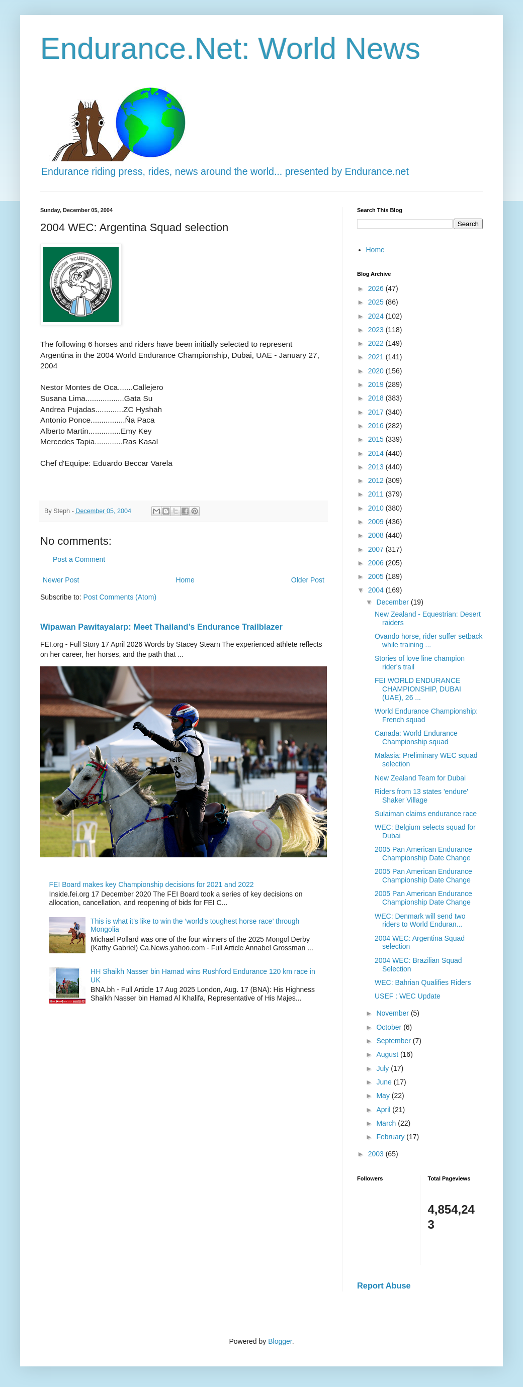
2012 (377, 480)
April (384, 1110)
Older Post (307, 580)
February (391, 1137)
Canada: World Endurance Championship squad (416, 737)
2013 (377, 467)
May (383, 1096)
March (387, 1123)
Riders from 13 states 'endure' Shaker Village (421, 795)
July (383, 1068)
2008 (377, 535)
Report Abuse (384, 1285)
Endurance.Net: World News (230, 48)
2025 (377, 302)
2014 (377, 453)
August (388, 1054)
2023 (377, 330)
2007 (377, 549)
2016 (377, 426)
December (393, 602)
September (394, 1041)
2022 (377, 343)
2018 (377, 398)
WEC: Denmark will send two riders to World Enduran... (420, 920)
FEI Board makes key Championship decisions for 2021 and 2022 (151, 884)
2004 (377, 590)
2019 (377, 384)
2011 (377, 494)
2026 (377, 288)
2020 (377, 371)
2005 (377, 576)
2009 (377, 522)
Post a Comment (79, 559)
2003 (377, 1154)
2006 (377, 563)
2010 (377, 508)
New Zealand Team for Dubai (420, 778)
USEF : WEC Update (408, 996)
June (384, 1082)
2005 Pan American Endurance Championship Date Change (423, 853)
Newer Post (61, 580)
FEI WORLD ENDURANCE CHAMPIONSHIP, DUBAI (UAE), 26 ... (418, 689)
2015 (377, 439)
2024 (377, 316)
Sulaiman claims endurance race (426, 814)
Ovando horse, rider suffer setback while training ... (429, 640)
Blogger (280, 1341)
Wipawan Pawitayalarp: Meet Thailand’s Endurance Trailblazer (161, 626)
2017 (377, 412)
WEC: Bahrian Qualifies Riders (423, 982)
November (393, 1013)
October (389, 1027)
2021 (377, 357)
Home (185, 580)
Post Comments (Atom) (119, 597)
